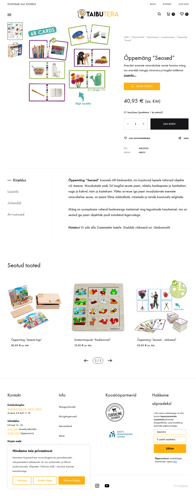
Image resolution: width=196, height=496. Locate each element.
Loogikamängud (168, 37)
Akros (142, 152)
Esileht (126, 37)
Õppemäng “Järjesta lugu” (26, 340)
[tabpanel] (161, 315)
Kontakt (167, 4)
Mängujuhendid (67, 406)
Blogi (153, 4)
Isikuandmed (65, 426)
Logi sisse (184, 4)
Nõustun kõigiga (71, 480)
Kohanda (22, 480)
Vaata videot (142, 86)
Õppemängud (153, 37)
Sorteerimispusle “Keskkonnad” (92, 340)
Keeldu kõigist (45, 480)
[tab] (29, 180)
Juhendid (14, 203)
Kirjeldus (19, 180)
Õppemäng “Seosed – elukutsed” (157, 340)
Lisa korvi (169, 123)
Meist (61, 435)
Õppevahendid (138, 37)
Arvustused (15, 214)
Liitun (170, 448)
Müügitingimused (68, 416)
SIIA (175, 461)
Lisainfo (13, 191)
